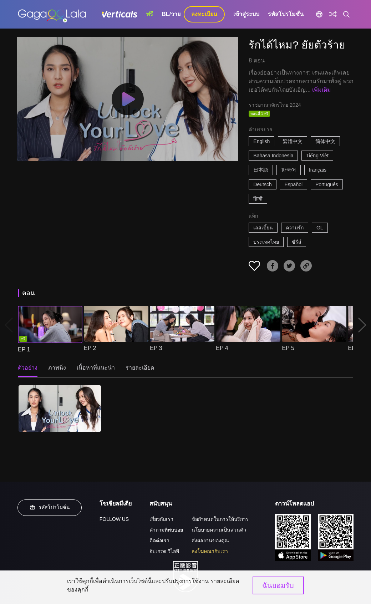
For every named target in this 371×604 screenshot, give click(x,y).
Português (326, 184)
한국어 (288, 170)
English (261, 141)
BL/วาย (171, 14)
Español (293, 184)
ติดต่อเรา (159, 540)
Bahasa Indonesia (273, 155)
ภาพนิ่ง (57, 368)
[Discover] (333, 14)
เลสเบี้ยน (263, 227)
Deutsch (262, 184)
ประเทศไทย (266, 242)
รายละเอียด (140, 368)
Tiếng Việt (317, 155)
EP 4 (222, 348)
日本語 (260, 170)
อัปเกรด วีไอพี (164, 551)
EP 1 (24, 349)
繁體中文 (293, 141)
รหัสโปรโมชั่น (286, 14)
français (317, 170)
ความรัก (295, 227)
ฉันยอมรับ (278, 585)
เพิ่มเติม (321, 90)
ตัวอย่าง (27, 368)
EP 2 (90, 348)
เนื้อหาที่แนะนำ (96, 368)
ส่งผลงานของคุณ (210, 540)
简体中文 (325, 141)
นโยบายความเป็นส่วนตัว (219, 530)
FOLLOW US (114, 519)
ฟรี (149, 14)
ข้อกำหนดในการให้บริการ (220, 519)
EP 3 (156, 348)
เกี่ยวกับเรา (161, 519)
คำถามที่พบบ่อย (166, 530)
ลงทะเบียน (204, 14)
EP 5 (288, 348)
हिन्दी (258, 199)
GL (319, 227)
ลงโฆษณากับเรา (210, 551)
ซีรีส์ (296, 242)
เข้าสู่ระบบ (246, 14)
